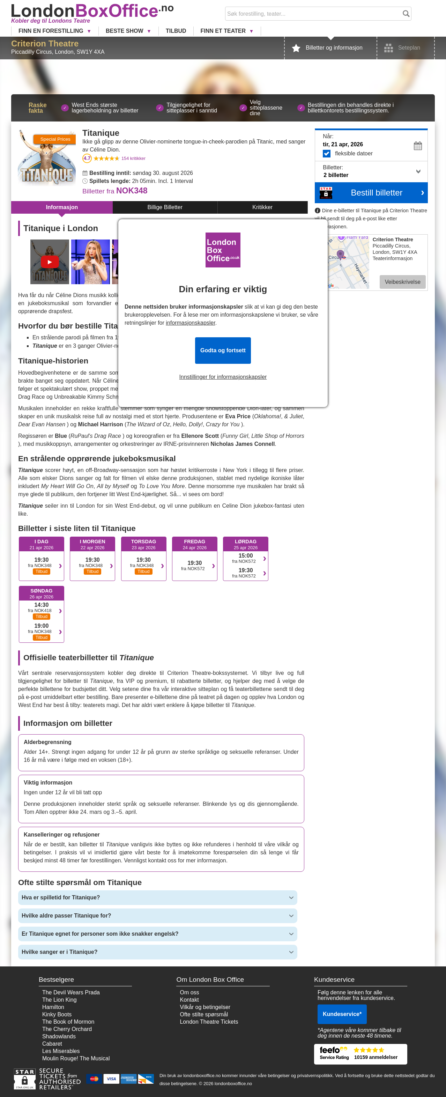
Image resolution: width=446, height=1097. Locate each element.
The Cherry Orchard (67, 1029)
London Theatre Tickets (209, 1022)
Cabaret (52, 1044)
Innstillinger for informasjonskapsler (223, 377)
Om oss (189, 992)
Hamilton (53, 1007)
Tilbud (176, 31)
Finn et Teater (224, 31)
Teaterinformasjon (392, 258)
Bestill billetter (376, 192)
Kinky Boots (57, 1014)
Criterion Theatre (45, 43)
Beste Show (125, 31)
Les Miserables (61, 1051)
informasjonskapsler (190, 323)
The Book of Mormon (68, 1022)
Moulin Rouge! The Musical (76, 1058)
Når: (328, 136)
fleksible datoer (373, 153)
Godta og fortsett (223, 350)
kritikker (133, 158)
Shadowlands (59, 1036)
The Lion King (59, 1000)
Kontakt (189, 1000)
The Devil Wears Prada (71, 992)
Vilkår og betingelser (205, 1007)
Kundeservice (342, 1014)
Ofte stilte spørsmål (204, 1014)
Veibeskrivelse (403, 282)
